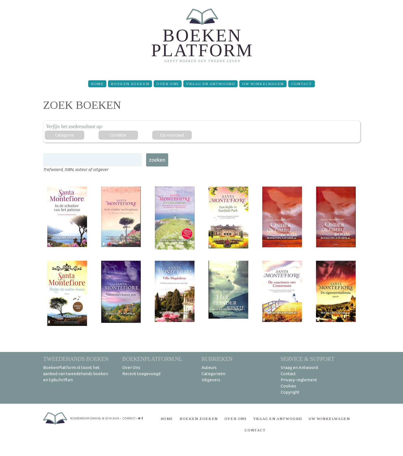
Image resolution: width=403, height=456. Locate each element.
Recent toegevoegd (141, 373)
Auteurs (209, 367)
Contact (301, 84)
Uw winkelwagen (262, 84)
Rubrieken (217, 359)
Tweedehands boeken (76, 359)
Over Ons (167, 84)
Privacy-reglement (299, 379)
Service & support (307, 359)
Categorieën (213, 373)
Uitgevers (211, 379)
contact (128, 418)
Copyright (290, 392)
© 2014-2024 (110, 418)
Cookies (288, 386)
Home (97, 84)
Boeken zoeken (130, 84)
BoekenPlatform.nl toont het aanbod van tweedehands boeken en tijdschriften (75, 373)
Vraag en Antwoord (210, 84)
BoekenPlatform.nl (152, 359)
